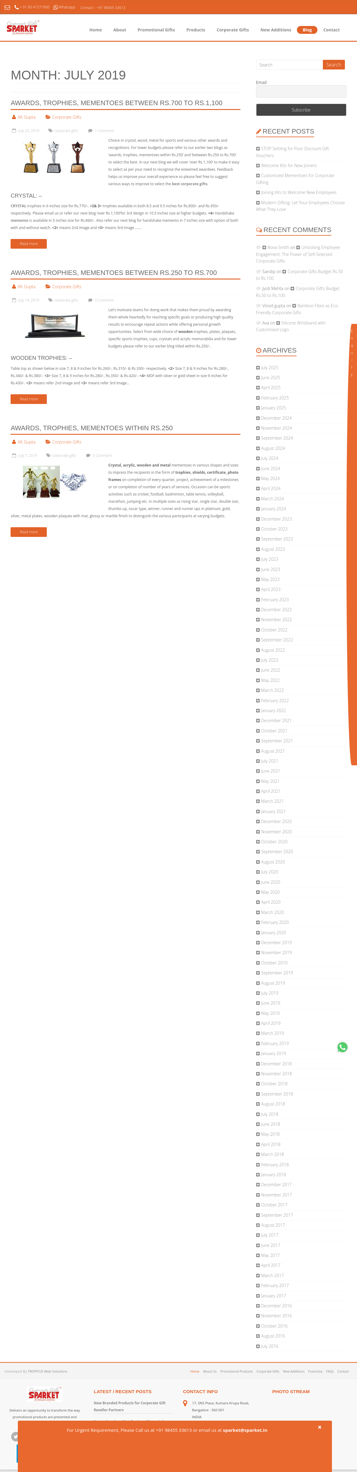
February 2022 (275, 700)
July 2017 (269, 1235)
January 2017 (273, 1296)
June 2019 (270, 1003)
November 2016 (276, 1316)
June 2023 (270, 569)
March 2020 (272, 912)
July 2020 (269, 872)
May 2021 (270, 781)
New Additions (275, 30)
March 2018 (272, 1154)
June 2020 (270, 882)
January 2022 (273, 710)
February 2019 (275, 1043)
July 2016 (269, 1346)
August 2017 (273, 1225)
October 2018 (274, 1083)
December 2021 (276, 720)
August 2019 (273, 983)
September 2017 (277, 1215)
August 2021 (273, 751)
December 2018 (276, 1064)
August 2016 (273, 1336)
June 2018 (270, 1124)
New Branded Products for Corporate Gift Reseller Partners (130, 1406)
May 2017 (270, 1255)
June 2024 (270, 468)
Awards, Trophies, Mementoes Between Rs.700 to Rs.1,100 (116, 103)
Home (95, 30)
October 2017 (274, 1205)
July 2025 (269, 367)
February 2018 (275, 1164)
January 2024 (273, 509)
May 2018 (270, 1134)
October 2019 (274, 963)
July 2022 (269, 660)
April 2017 (271, 1265)
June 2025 (270, 377)
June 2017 (270, 1245)
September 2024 (277, 438)
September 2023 (277, 539)
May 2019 (270, 1013)
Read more (29, 243)
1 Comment (100, 130)
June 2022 (270, 670)
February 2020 (275, 922)
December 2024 (276, 418)
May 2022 (270, 680)
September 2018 (277, 1094)
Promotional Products (236, 1371)
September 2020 (277, 851)
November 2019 (276, 952)
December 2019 (276, 942)
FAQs (330, 1371)
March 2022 (272, 690)
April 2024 (271, 488)
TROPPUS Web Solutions (47, 1371)
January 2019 (273, 1053)
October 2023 (274, 529)
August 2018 (273, 1104)
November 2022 (276, 619)
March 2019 (272, 1033)
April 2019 (271, 1023)
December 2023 (276, 519)
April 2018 (271, 1144)
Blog (307, 30)
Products (195, 30)
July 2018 (269, 1114)
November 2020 (276, 831)
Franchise (315, 1371)
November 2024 (276, 428)
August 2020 (273, 862)
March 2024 (272, 499)
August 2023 (273, 549)
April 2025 (271, 387)
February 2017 (275, 1285)
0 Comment (100, 300)
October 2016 (274, 1326)
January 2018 (273, 1174)
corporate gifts (66, 130)
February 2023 (275, 599)
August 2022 (273, 650)
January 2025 (273, 408)
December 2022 (276, 609)
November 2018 (276, 1074)
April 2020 (271, 902)
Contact (331, 30)
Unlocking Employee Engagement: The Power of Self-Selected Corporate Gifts (298, 254)
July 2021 (269, 761)
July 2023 (269, 559)
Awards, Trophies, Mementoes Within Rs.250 (92, 428)
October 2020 (274, 841)
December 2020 (276, 821)
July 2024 (269, 458)
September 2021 (277, 741)
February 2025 (275, 398)
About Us (210, 1371)
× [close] (319, 1427)
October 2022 (274, 630)
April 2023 (271, 589)
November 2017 (276, 1195)
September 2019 (277, 973)
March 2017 (272, 1275)
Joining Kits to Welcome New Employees (299, 192)
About (119, 30)
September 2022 (277, 640)
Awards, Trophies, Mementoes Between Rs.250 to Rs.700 (114, 272)
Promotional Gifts (156, 30)
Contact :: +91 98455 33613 (102, 7)
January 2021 (273, 811)
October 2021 (274, 731)
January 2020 (273, 932)
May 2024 (270, 478)
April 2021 (271, 791)
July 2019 (269, 993)
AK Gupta (26, 117)
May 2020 (270, 892)
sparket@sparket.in (245, 1430)
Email (261, 82)
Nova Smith (278, 247)
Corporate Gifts (233, 30)
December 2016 (276, 1306)
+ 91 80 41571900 (32, 7)
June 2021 (270, 771)
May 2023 (270, 579)
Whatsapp (64, 7)
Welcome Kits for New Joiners (289, 165)
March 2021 (272, 801)
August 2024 (273, 448)
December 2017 (276, 1184)
